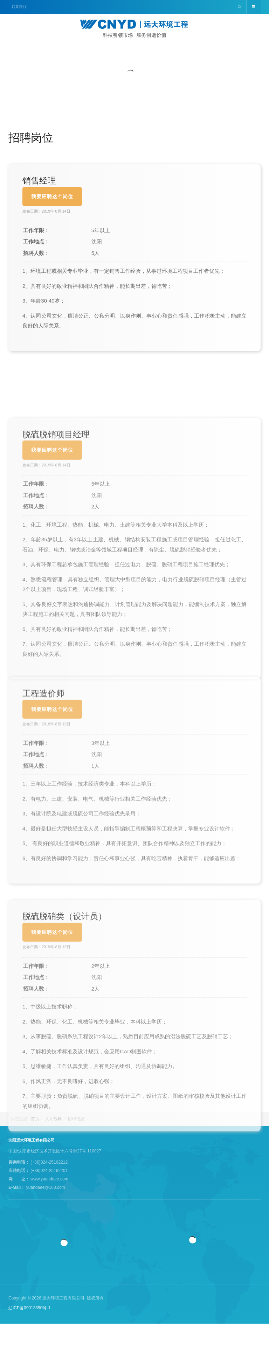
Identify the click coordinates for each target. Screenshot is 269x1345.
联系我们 (19, 7)
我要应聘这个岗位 (52, 223)
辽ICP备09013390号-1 (29, 1307)
